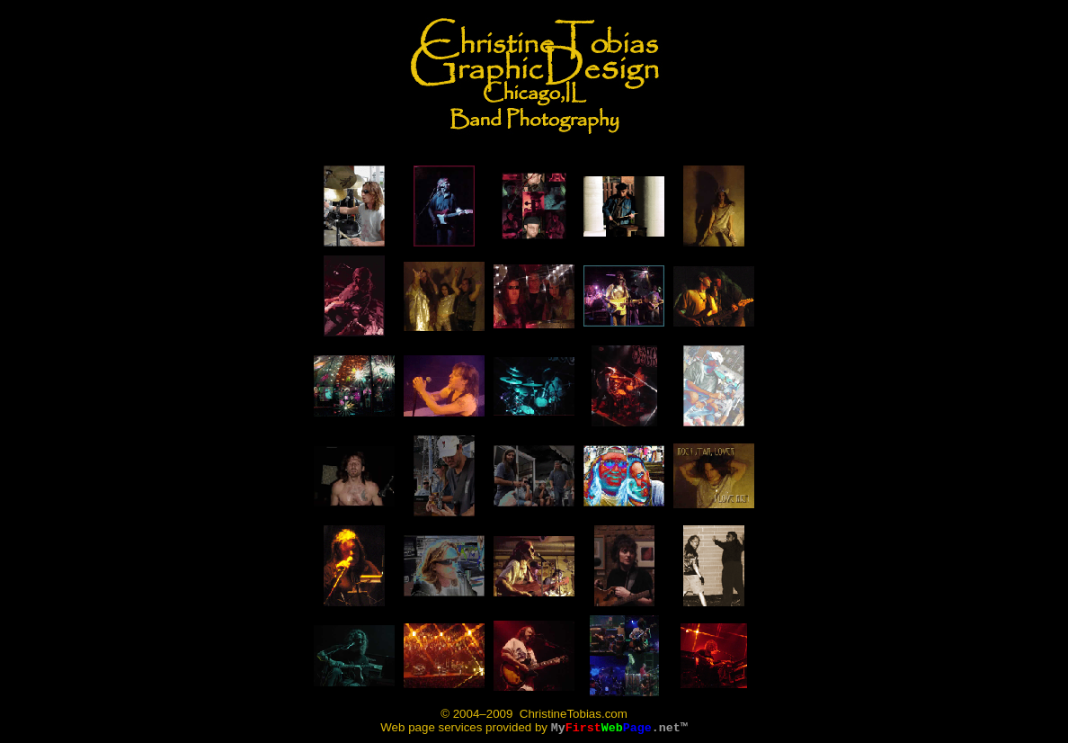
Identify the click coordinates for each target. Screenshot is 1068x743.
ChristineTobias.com (571, 714)
